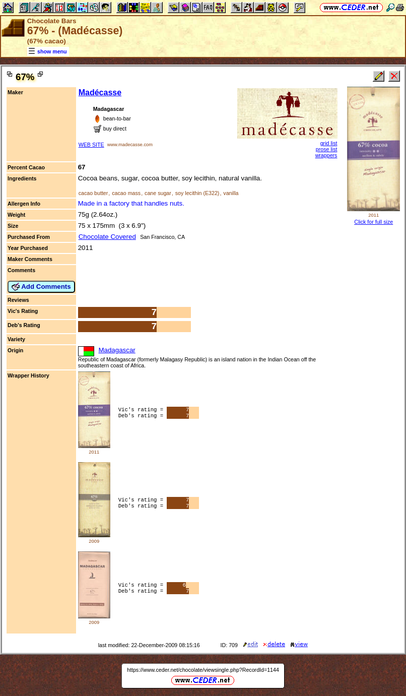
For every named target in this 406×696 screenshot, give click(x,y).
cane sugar (158, 193)
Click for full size (373, 222)
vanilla (230, 193)
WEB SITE (91, 145)
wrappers (326, 155)
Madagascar (116, 350)
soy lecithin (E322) (197, 193)
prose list (326, 149)
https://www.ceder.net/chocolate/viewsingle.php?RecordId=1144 (203, 670)
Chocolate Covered (107, 236)
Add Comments (41, 287)
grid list (328, 143)
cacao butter (93, 193)
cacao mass (126, 193)
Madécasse (100, 92)
